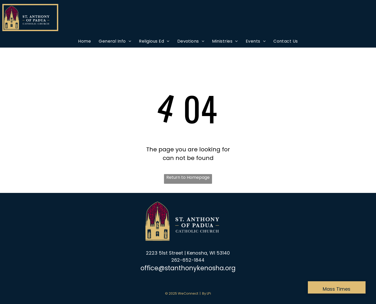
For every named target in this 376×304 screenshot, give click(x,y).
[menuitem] (84, 41)
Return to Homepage (188, 177)
